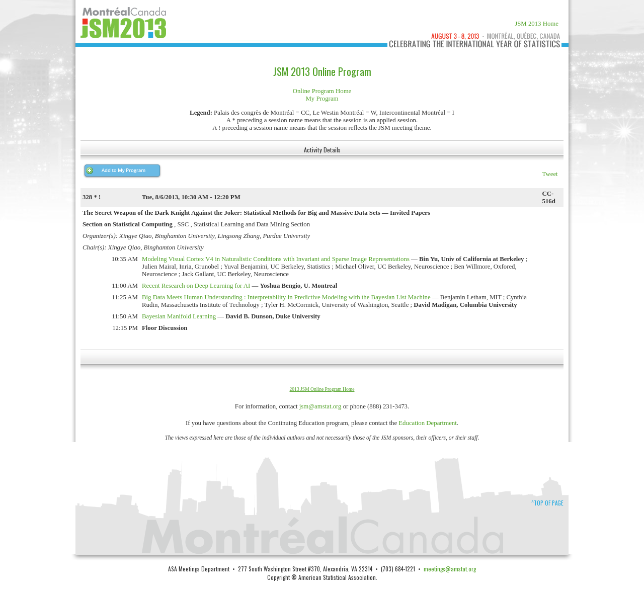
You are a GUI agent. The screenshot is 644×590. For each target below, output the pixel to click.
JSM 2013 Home (536, 23)
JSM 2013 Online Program (322, 71)
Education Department (427, 423)
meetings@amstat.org (450, 568)
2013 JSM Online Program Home (322, 389)
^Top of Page (547, 503)
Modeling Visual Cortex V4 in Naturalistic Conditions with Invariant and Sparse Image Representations (276, 259)
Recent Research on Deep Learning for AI (196, 285)
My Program (321, 98)
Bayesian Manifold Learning (179, 316)
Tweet (550, 174)
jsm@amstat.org (320, 406)
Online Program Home (322, 91)
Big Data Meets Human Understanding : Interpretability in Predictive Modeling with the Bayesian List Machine (286, 297)
